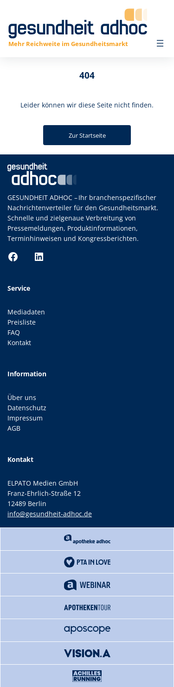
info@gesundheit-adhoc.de (49, 513)
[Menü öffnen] (160, 43)
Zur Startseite (87, 135)
